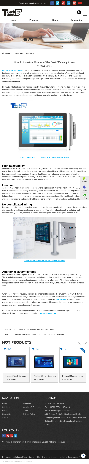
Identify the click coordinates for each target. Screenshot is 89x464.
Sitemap (5, 418)
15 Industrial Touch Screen (24, 457)
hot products (16, 342)
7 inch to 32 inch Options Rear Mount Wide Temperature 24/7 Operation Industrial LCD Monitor (45, 376)
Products (33, 20)
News (55, 20)
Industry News (28, 53)
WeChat (84, 182)
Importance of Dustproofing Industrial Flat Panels (34, 329)
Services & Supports (31, 407)
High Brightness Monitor (47, 457)
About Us (27, 411)
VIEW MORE (10, 379)
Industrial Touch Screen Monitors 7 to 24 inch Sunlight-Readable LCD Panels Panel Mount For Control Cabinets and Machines (16, 376)
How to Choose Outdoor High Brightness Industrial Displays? (39, 334)
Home (13, 20)
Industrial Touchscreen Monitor (72, 457)
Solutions (6, 407)
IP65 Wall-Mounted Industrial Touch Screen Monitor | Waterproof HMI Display (73, 376)
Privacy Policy (29, 414)
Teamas (84, 190)
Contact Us (76, 20)
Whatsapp (85, 198)
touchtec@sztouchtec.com (36, 3)
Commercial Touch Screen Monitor (17, 462)
